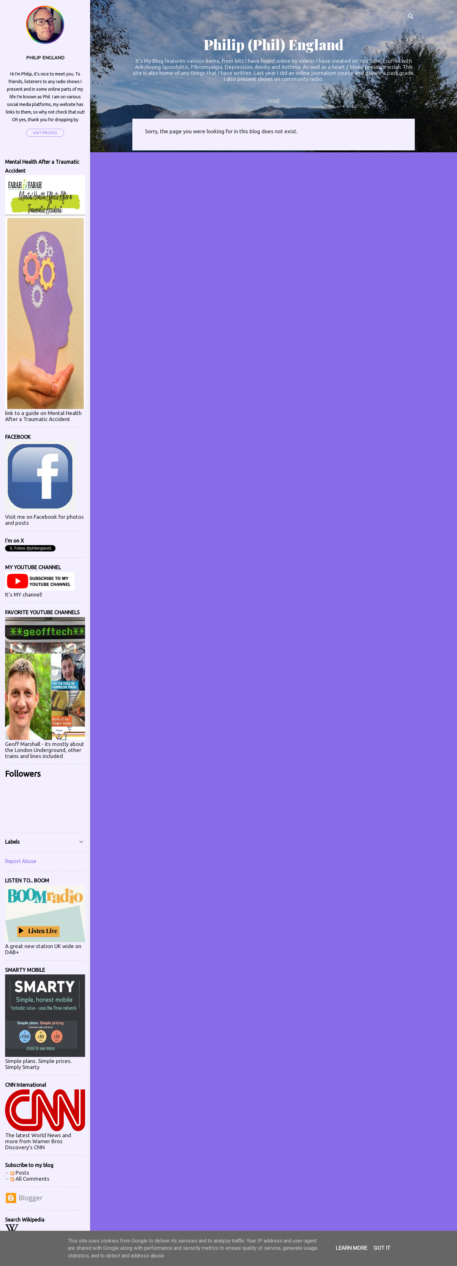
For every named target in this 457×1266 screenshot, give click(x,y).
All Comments (30, 1179)
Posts (19, 1173)
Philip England (45, 57)
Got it (382, 1248)
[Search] (411, 17)
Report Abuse (20, 861)
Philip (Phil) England (273, 44)
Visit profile (45, 133)
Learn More (351, 1248)
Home (273, 101)
